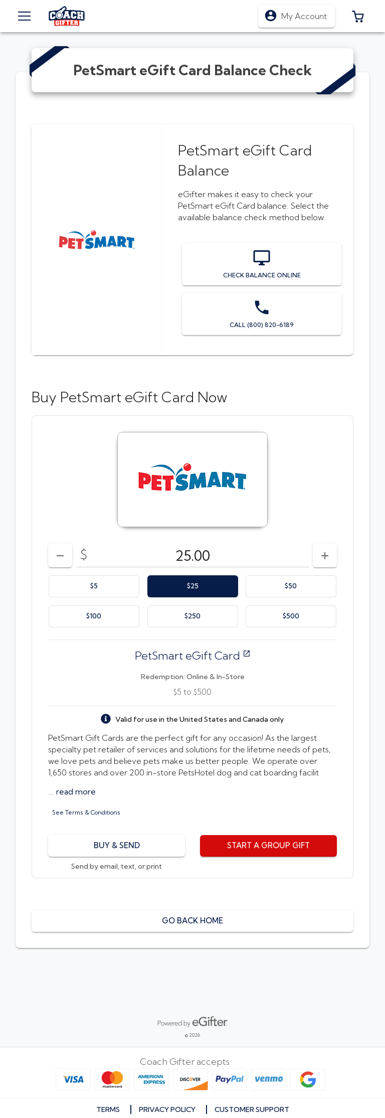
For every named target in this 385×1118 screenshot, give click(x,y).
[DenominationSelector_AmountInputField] (192, 555)
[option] (94, 586)
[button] (358, 16)
